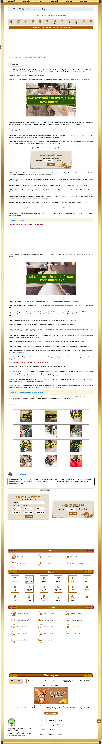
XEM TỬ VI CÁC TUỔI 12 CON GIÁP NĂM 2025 (51, 15)
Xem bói (69, 1)
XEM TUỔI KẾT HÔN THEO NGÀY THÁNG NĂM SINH (27, 392)
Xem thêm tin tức (51, 713)
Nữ (63, 160)
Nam (59, 160)
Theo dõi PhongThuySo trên (34, 57)
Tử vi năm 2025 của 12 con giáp (48, 148)
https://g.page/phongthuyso (19, 735)
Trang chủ (11, 1)
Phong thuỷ (54, 1)
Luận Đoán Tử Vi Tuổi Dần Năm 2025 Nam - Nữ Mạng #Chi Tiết (51, 706)
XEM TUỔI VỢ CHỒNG (18, 220)
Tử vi (39, 1)
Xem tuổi (26, 1)
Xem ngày (83, 1)
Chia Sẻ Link (46, 490)
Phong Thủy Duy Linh (22, 474)
